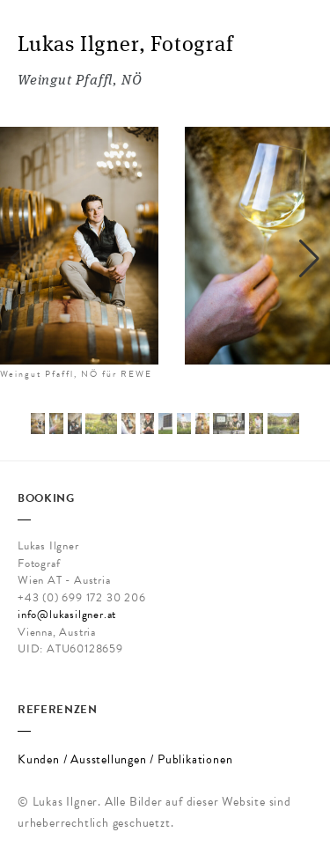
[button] (309, 258)
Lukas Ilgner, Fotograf (126, 45)
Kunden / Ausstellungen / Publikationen (125, 759)
